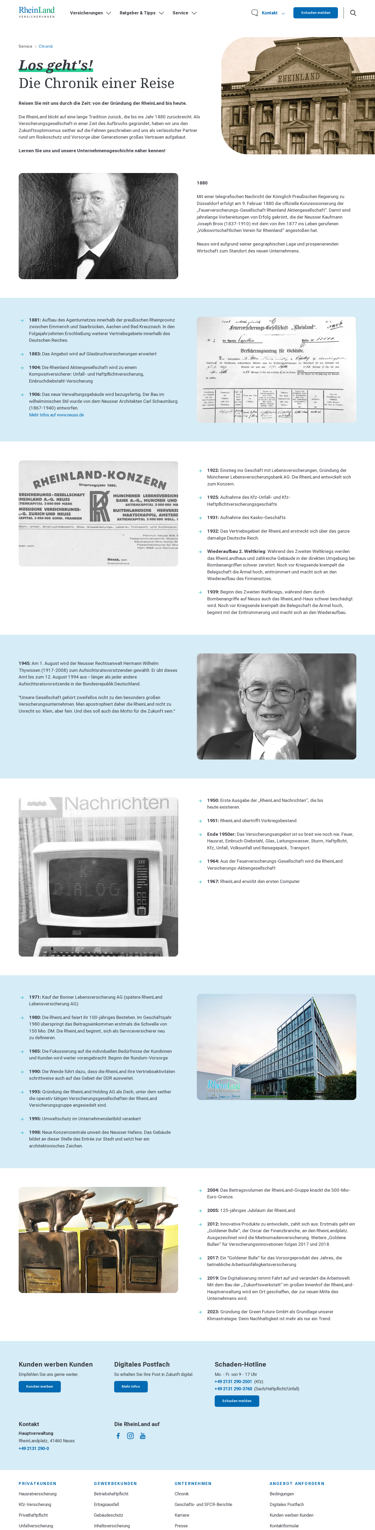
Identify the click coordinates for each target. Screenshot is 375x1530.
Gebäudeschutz (108, 1515)
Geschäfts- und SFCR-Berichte (203, 1504)
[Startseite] (37, 13)
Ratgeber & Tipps (142, 12)
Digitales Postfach (287, 1504)
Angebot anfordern (297, 1483)
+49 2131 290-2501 (233, 1381)
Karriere (182, 1515)
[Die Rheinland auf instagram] (130, 1436)
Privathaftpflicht (33, 1515)
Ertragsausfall (106, 1504)
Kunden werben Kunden (291, 1515)
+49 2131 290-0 (34, 1448)
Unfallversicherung (36, 1525)
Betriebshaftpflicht (111, 1493)
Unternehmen (193, 1483)
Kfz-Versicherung (35, 1504)
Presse (181, 1525)
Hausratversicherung (38, 1493)
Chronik (182, 1493)
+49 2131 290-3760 (233, 1388)
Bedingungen (282, 1493)
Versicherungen (90, 12)
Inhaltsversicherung (112, 1525)
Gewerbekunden (115, 1483)
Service (185, 12)
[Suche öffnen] (353, 13)
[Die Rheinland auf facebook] (118, 1436)
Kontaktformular (284, 1525)
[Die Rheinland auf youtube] (143, 1436)
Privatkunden (38, 1483)
